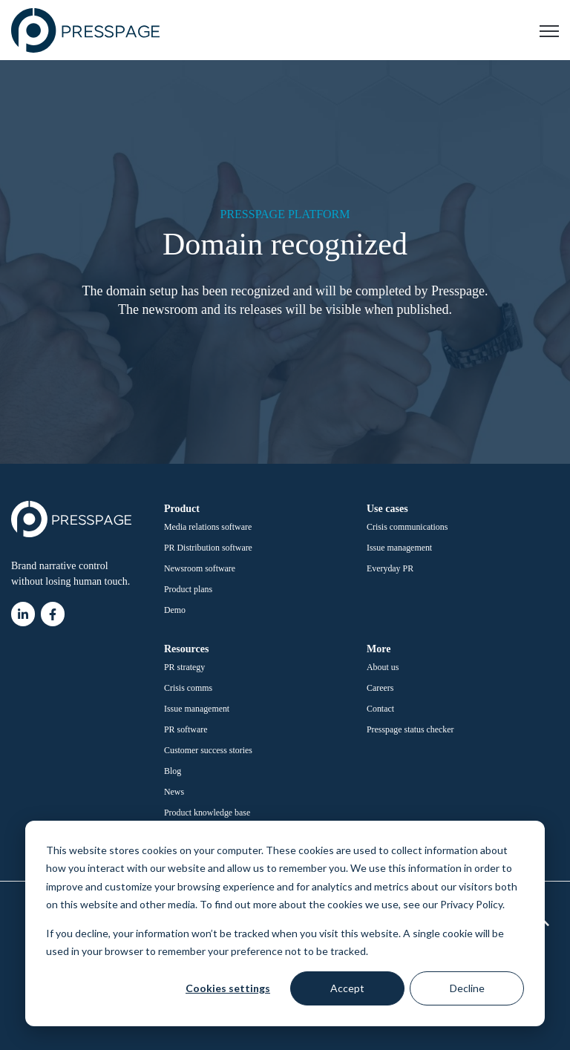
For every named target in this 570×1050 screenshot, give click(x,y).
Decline (467, 988)
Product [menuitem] (182, 508)
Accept (347, 988)
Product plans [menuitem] (188, 589)
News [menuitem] (174, 792)
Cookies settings (228, 988)
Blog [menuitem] (172, 771)
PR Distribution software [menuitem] (208, 547)
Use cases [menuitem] (387, 508)
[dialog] (285, 923)
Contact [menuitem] (380, 708)
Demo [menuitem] (175, 610)
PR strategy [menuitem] (184, 667)
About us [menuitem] (383, 667)
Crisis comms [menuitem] (188, 688)
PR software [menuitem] (185, 729)
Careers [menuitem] (380, 688)
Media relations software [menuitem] (208, 527)
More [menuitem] (378, 648)
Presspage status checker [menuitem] (410, 729)
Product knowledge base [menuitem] (207, 812)
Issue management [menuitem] (399, 547)
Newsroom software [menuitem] (199, 568)
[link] (85, 29)
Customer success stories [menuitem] (208, 750)
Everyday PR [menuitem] (390, 568)
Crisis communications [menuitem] (407, 527)
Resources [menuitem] (186, 648)
